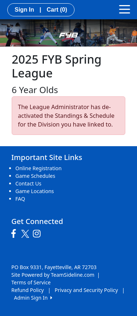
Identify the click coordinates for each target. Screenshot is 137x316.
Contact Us (28, 183)
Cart (57, 10)
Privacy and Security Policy (86, 290)
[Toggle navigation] (124, 9)
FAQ (20, 198)
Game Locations (34, 191)
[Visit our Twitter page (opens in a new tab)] (26, 234)
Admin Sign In (33, 297)
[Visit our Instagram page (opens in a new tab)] (38, 234)
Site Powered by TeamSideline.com (52, 274)
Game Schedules (35, 175)
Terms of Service (31, 282)
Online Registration (38, 168)
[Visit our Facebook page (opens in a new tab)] (15, 234)
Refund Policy (27, 290)
